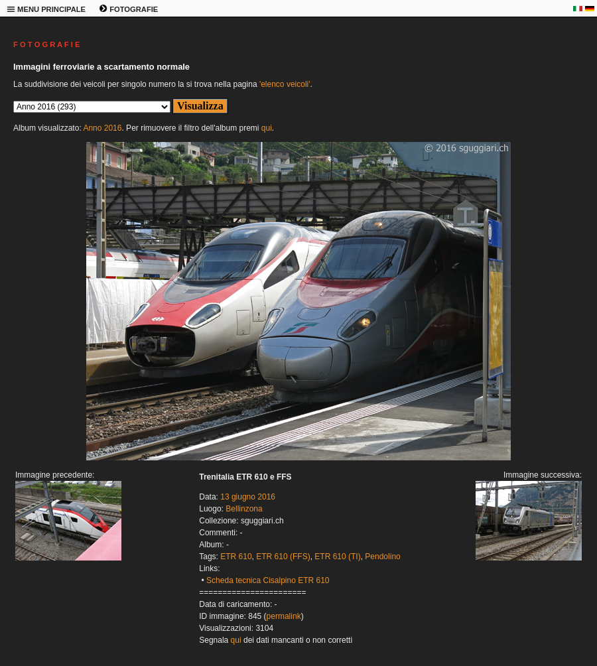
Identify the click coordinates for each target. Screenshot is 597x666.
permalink (284, 616)
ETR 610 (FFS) (283, 556)
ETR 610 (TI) (337, 556)
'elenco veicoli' (284, 84)
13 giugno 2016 (247, 496)
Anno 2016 (102, 128)
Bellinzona (244, 508)
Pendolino (382, 556)
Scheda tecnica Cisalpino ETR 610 (267, 580)
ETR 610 (235, 556)
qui (266, 128)
